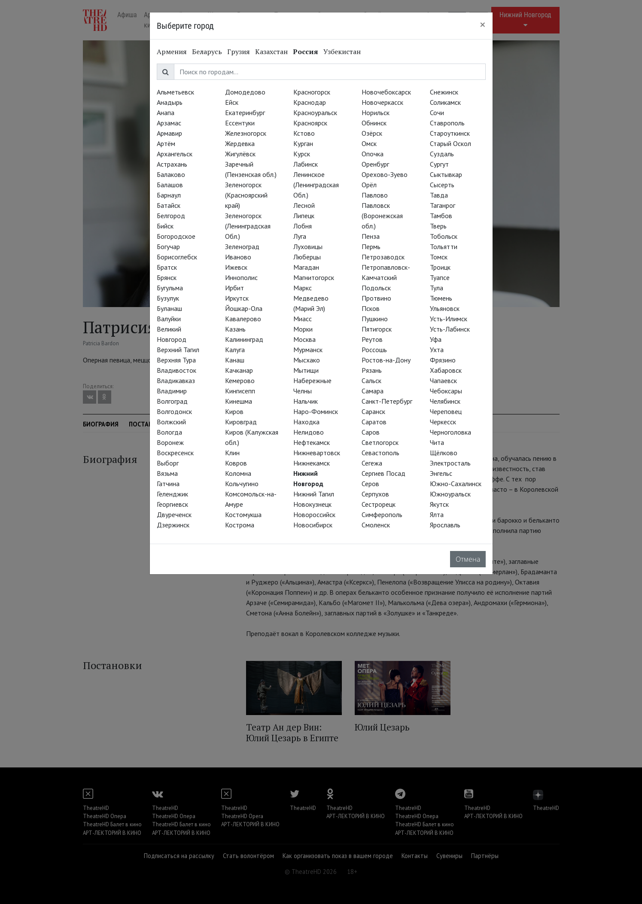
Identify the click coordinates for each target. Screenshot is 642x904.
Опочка (372, 153)
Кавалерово (243, 318)
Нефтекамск (311, 442)
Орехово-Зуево (385, 174)
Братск (167, 267)
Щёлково (443, 452)
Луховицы (308, 246)
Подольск (376, 287)
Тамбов (441, 215)
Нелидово (308, 432)
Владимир (172, 391)
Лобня (302, 226)
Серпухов (375, 494)
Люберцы (307, 257)
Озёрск (372, 133)
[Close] (483, 24)
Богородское (176, 236)
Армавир (169, 133)
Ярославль (445, 524)
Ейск (231, 102)
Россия (305, 51)
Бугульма (170, 287)
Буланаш (169, 308)
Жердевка (240, 143)
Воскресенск (175, 452)
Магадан (306, 267)
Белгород (171, 215)
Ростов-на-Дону (386, 360)
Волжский (171, 421)
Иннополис (241, 277)
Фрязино (443, 360)
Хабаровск (446, 370)
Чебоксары (446, 391)
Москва (304, 339)
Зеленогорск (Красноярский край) (246, 195)
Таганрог (442, 205)
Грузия (238, 51)
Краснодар (309, 102)
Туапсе (440, 277)
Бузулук (168, 298)
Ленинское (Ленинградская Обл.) (316, 184)
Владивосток (176, 370)
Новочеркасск (382, 102)
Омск (369, 143)
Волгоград (172, 401)
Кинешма (238, 401)
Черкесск (443, 421)
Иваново (238, 257)
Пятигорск (377, 329)
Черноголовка (450, 432)
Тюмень (441, 298)
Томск (438, 257)
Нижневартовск (316, 452)
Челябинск (445, 401)
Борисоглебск (177, 257)
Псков (371, 308)
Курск (301, 153)
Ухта (437, 349)
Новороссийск (314, 514)
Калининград (244, 339)
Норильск (375, 112)
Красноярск (310, 123)
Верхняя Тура (176, 360)
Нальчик (305, 401)
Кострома (239, 524)
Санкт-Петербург (387, 401)
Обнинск (374, 123)
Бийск (165, 226)
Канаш (234, 360)
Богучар (168, 246)
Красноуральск (315, 112)
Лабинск (305, 164)
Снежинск (444, 92)
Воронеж (170, 442)
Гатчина (168, 483)
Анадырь (170, 102)
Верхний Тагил (178, 349)
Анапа (165, 112)
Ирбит (234, 287)
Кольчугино (242, 483)
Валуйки (169, 318)
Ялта (437, 514)
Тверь (438, 226)
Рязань (372, 370)
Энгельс (441, 473)
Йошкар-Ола (243, 308)
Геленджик (172, 494)
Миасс (302, 318)
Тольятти (443, 246)
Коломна (238, 473)
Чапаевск (443, 380)
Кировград (241, 421)
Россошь (374, 349)
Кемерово (240, 380)
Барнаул (169, 195)
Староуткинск (450, 133)
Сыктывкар (446, 174)
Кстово (304, 133)
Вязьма (167, 473)
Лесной (304, 205)
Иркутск (237, 298)
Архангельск (174, 153)
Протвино (376, 298)
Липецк (303, 215)
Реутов (372, 339)
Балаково (171, 174)
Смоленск (376, 524)
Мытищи (306, 370)
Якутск (439, 504)
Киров (234, 411)
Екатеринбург (245, 112)
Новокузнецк (312, 504)
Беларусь (207, 51)
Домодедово (245, 92)
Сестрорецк (379, 504)
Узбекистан (342, 51)
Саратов (374, 421)
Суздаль (442, 153)
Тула (436, 287)
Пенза (371, 236)
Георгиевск (172, 504)
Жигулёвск (240, 153)
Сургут (439, 164)
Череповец (446, 411)
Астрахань (172, 164)
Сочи (437, 112)
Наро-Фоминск (315, 411)
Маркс (302, 287)
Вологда (169, 432)
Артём (166, 143)
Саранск (373, 411)
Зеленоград (242, 246)
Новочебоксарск (386, 92)
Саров (371, 432)
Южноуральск (450, 494)
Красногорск (311, 92)
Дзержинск (173, 524)
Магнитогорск (313, 277)
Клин (232, 452)
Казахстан (271, 51)
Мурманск (308, 349)
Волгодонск (174, 411)
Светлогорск (380, 442)
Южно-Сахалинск (455, 483)
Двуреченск (174, 514)
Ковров (236, 463)
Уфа (435, 339)
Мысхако (306, 360)
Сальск (371, 380)
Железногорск (245, 133)
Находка (306, 421)
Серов (370, 483)
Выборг (168, 463)
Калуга (235, 349)
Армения (172, 51)
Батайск (168, 205)
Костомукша (243, 514)
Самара (372, 391)
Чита (437, 442)
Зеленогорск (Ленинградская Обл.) (248, 225)
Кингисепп (240, 391)
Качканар (239, 370)
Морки (303, 329)
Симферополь (382, 514)
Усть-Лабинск (450, 329)
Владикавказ (176, 380)
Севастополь (380, 452)
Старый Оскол (450, 143)
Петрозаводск (383, 257)
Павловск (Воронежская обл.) (382, 215)
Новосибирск (312, 524)
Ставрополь (447, 123)
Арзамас (169, 123)
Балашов (170, 184)
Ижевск (236, 267)
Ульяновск (444, 308)
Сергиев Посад (383, 473)
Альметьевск (175, 92)
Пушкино (375, 318)
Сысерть (442, 184)
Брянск (166, 277)
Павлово (375, 195)
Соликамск (445, 102)
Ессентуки (240, 123)
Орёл (369, 184)
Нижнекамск (311, 463)
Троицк (440, 267)
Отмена (468, 559)
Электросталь (450, 463)
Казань (235, 329)
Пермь (371, 246)
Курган (303, 143)
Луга (299, 236)
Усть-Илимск (448, 318)
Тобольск (443, 236)
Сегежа (372, 463)
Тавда (439, 195)
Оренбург (375, 164)
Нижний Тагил (313, 494)
